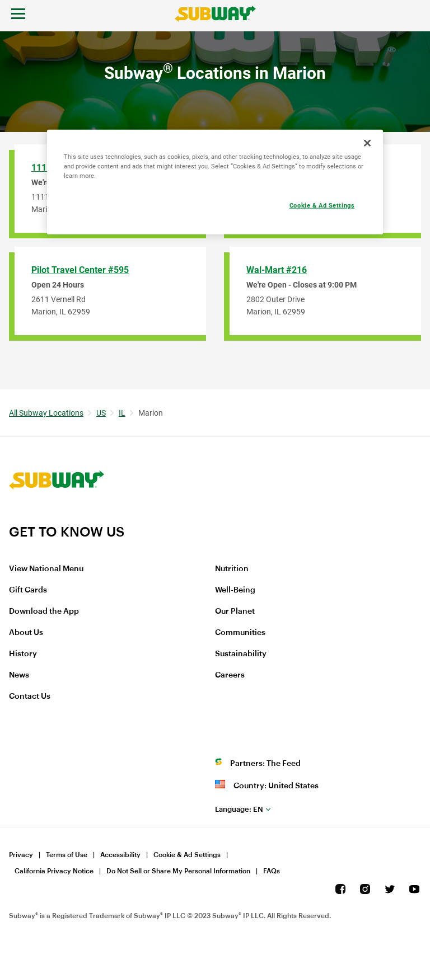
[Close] (367, 143)
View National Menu (46, 569)
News (19, 675)
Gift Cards (28, 590)
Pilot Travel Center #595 (80, 270)
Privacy (21, 854)
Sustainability (241, 654)
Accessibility (120, 854)
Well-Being (235, 590)
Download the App (44, 611)
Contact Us (29, 696)
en (239, 809)
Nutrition (232, 569)
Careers (230, 675)
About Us (26, 633)
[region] (215, 182)
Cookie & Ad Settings (187, 854)
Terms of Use (66, 854)
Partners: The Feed (265, 764)
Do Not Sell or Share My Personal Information (178, 871)
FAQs (271, 871)
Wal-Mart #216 (276, 270)
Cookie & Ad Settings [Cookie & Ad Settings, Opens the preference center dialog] (321, 205)
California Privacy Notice (54, 871)
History (23, 654)
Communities (240, 633)
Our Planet (235, 611)
